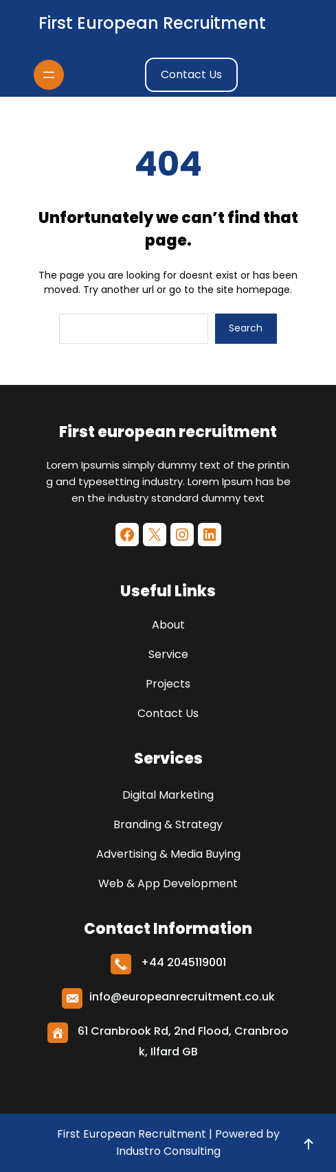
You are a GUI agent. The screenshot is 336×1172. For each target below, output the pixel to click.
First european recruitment (152, 23)
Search (245, 328)
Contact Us (191, 74)
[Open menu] (49, 75)
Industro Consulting (168, 1151)
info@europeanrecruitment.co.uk (182, 997)
